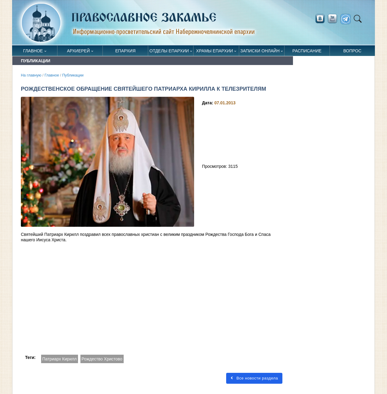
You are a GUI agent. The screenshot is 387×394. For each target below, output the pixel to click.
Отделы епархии (169, 50)
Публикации (73, 75)
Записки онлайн (260, 50)
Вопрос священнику (352, 52)
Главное (33, 50)
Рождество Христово (102, 359)
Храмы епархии (214, 50)
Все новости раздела (254, 378)
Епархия (125, 50)
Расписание (306, 50)
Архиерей (78, 50)
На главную (31, 75)
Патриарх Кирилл (59, 359)
